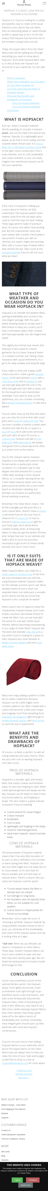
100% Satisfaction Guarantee (13, 1134)
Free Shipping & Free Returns (13, 1109)
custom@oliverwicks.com (15, 1063)
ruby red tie (32, 631)
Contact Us (5, 1130)
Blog (3, 1156)
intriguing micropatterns (14, 716)
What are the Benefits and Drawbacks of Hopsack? (24, 739)
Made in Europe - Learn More (13, 1105)
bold (17, 420)
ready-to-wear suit (21, 521)
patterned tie (24, 442)
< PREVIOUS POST (24, 1070)
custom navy (8, 438)
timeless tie (31, 381)
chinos (33, 377)
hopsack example (11, 252)
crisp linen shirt (10, 381)
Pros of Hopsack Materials (26, 103)
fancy (13, 431)
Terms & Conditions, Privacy (13, 1139)
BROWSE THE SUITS (24, 1074)
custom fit (22, 518)
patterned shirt (30, 420)
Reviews (4, 1113)
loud (4, 431)
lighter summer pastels (14, 642)
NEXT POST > (24, 1077)
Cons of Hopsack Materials (26, 106)
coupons (4, 1117)
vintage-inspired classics (14, 720)
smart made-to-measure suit (17, 574)
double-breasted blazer (20, 402)
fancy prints (38, 720)
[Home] (24, 3)
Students (5, 1160)
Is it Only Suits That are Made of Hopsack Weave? (24, 560)
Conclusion (13, 110)
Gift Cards (5, 1151)
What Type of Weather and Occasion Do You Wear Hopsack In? (24, 300)
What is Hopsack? (16, 78)
